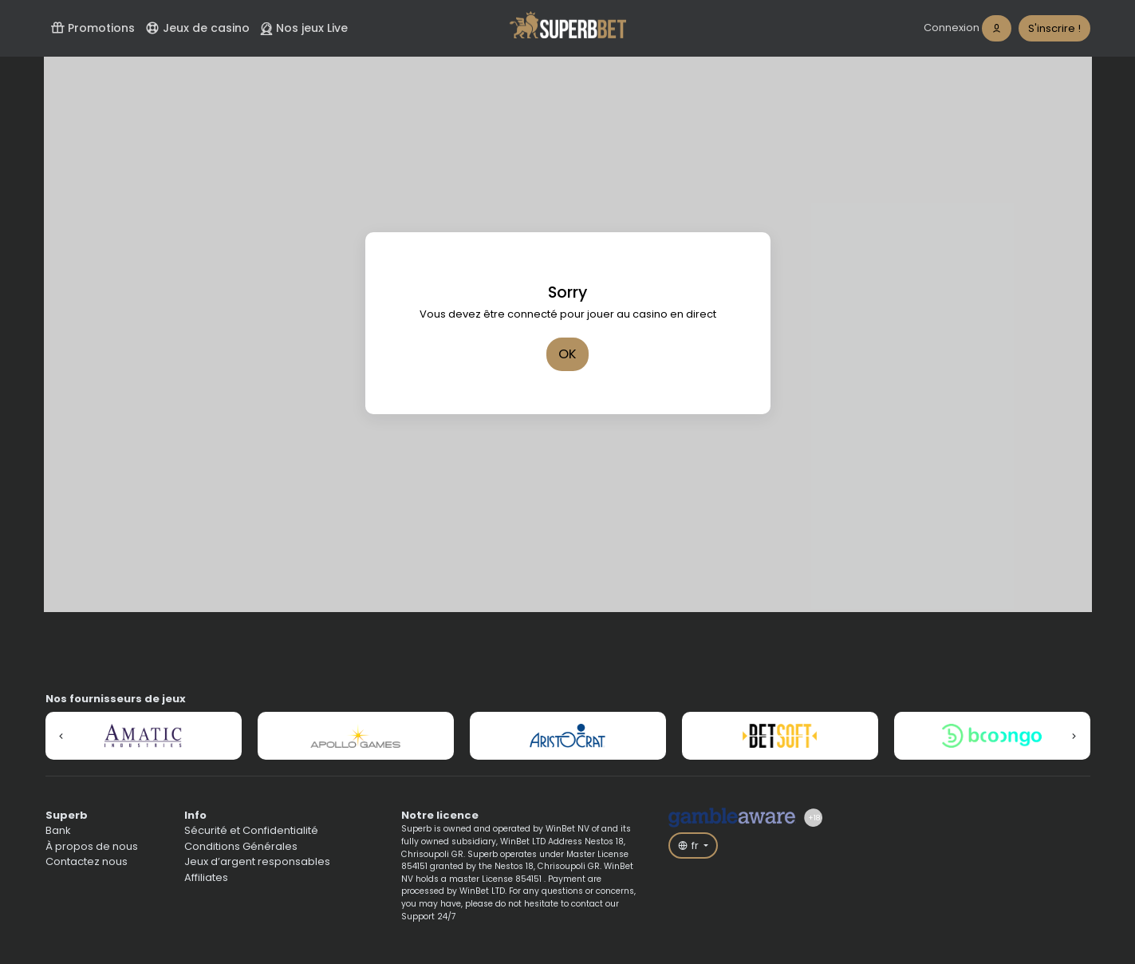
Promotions (92, 28)
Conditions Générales (241, 846)
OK (567, 354)
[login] (967, 28)
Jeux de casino (197, 28)
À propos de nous (91, 846)
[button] (61, 736)
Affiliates (206, 877)
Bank (58, 830)
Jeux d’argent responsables (257, 861)
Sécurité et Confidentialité (251, 830)
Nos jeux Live (304, 28)
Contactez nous (86, 861)
